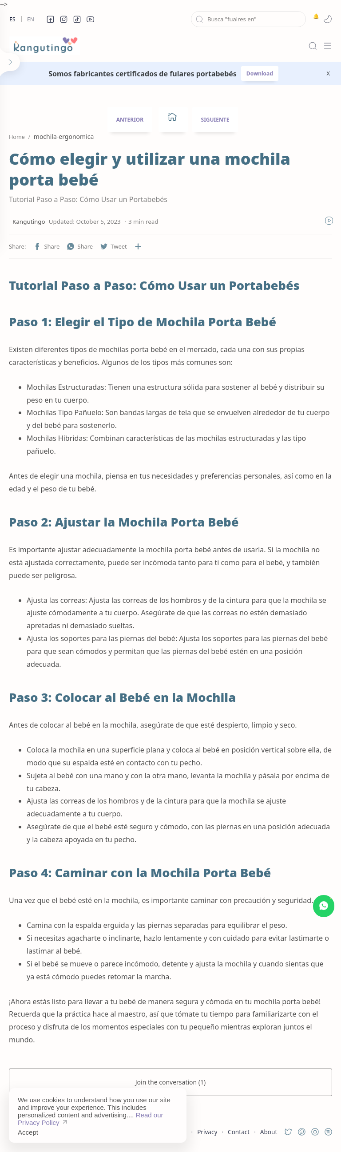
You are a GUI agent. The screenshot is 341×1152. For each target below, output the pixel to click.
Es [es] (12, 19)
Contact (239, 1132)
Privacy (207, 1132)
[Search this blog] (248, 19)
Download (259, 73)
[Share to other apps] (138, 246)
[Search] (312, 45)
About (269, 1132)
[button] (50, 19)
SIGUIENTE (215, 119)
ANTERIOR (130, 119)
